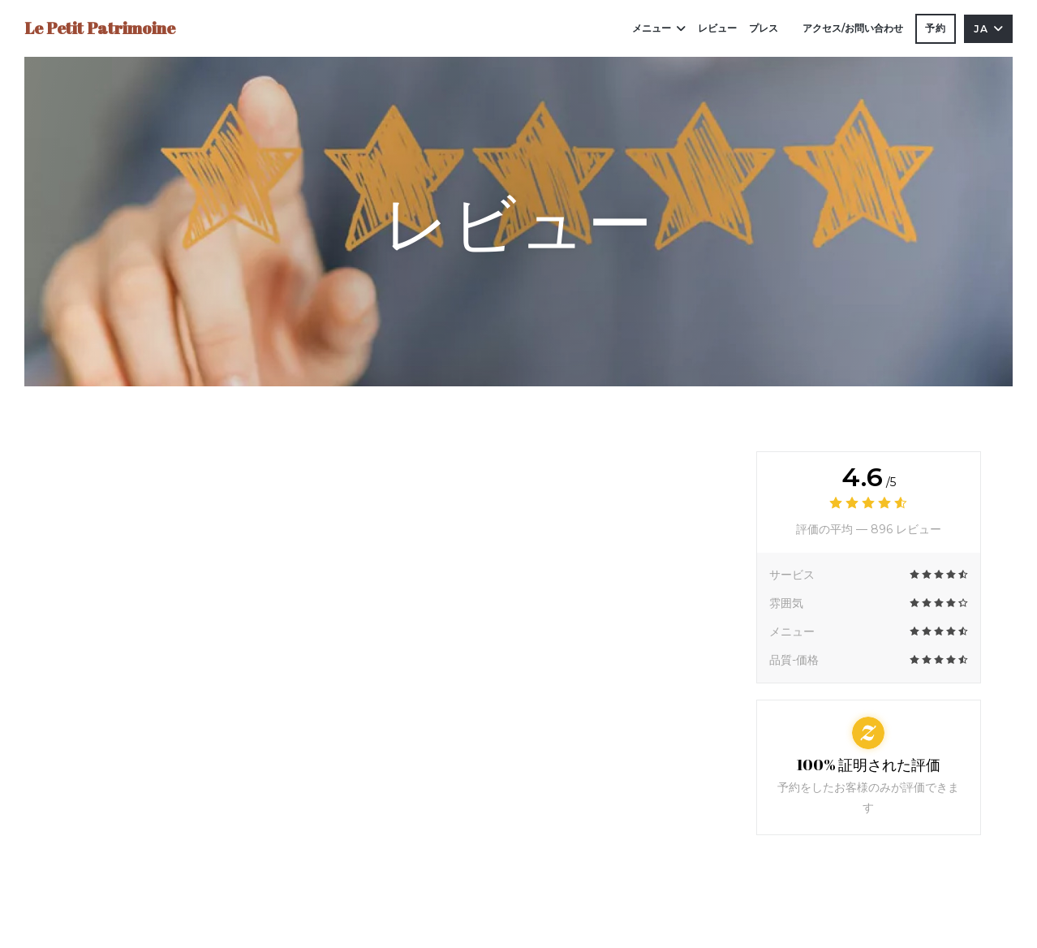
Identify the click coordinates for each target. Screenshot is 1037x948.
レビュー (717, 28)
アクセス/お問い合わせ (852, 28)
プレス (763, 28)
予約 (935, 28)
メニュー (659, 28)
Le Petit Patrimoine (99, 28)
